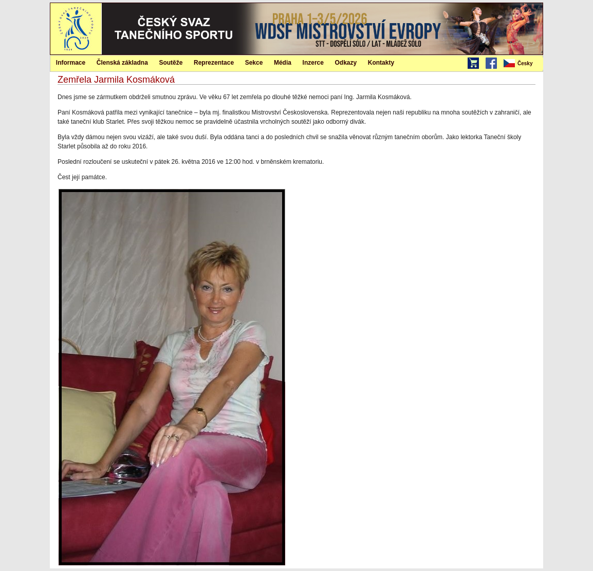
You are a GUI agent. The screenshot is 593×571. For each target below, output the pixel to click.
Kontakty (381, 62)
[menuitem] (522, 64)
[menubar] (522, 64)
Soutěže (170, 62)
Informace (70, 62)
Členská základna (122, 62)
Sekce (254, 62)
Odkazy (346, 62)
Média (282, 62)
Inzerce (313, 62)
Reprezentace (214, 62)
